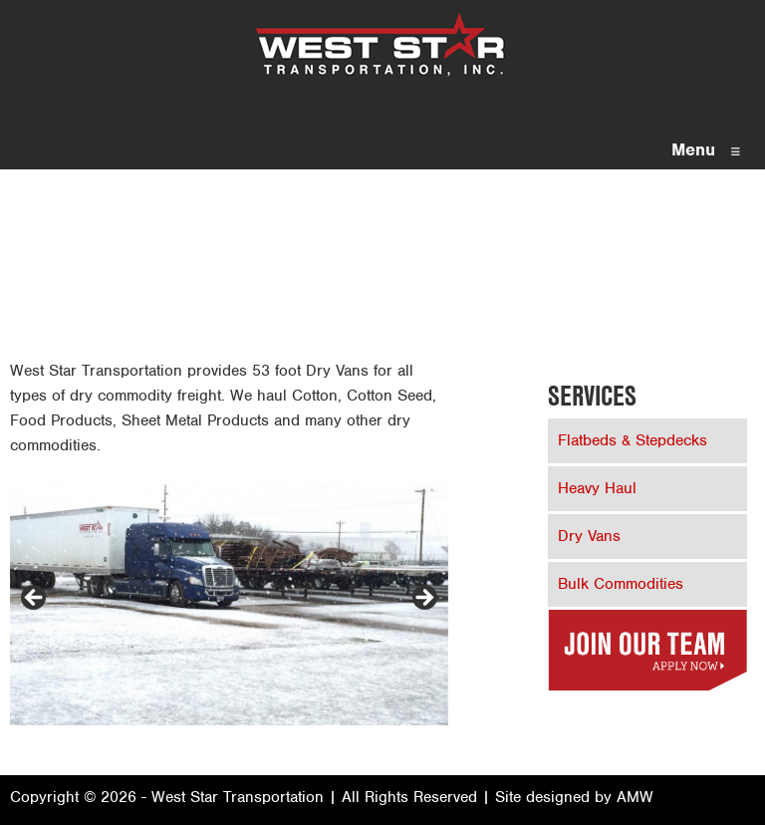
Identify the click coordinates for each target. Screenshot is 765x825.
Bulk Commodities (620, 584)
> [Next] (423, 599)
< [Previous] (35, 599)
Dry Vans (589, 536)
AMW (635, 797)
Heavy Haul (597, 488)
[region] (229, 603)
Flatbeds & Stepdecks (632, 440)
